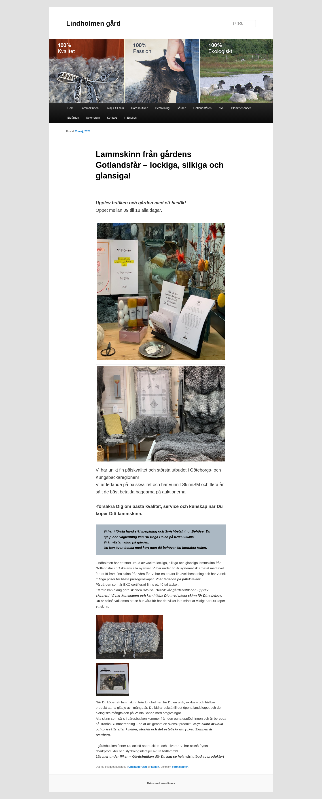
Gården (181, 108)
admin (155, 766)
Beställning (162, 108)
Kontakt (112, 117)
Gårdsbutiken (139, 108)
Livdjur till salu (115, 108)
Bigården (73, 117)
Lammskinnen (89, 108)
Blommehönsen (241, 108)
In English (130, 117)
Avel (221, 108)
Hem (70, 108)
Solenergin (93, 117)
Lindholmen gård (93, 23)
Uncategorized (137, 766)
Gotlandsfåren (202, 108)
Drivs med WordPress (161, 783)
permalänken (180, 766)
